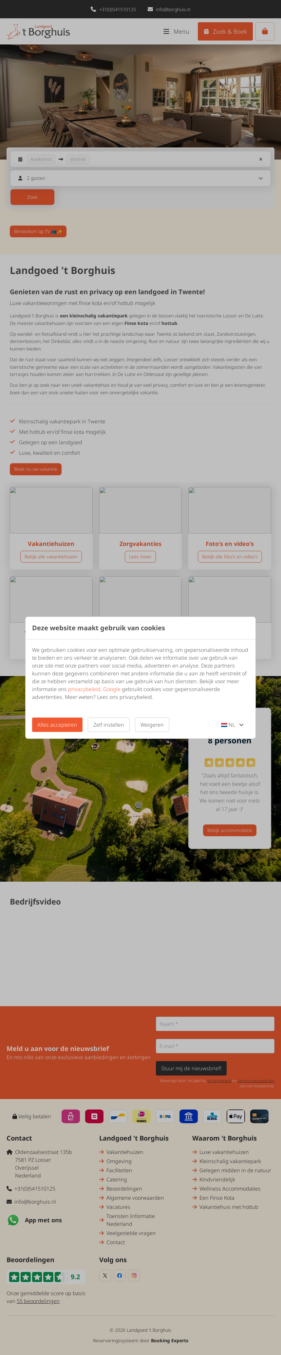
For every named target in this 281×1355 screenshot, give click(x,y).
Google (112, 689)
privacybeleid (84, 689)
